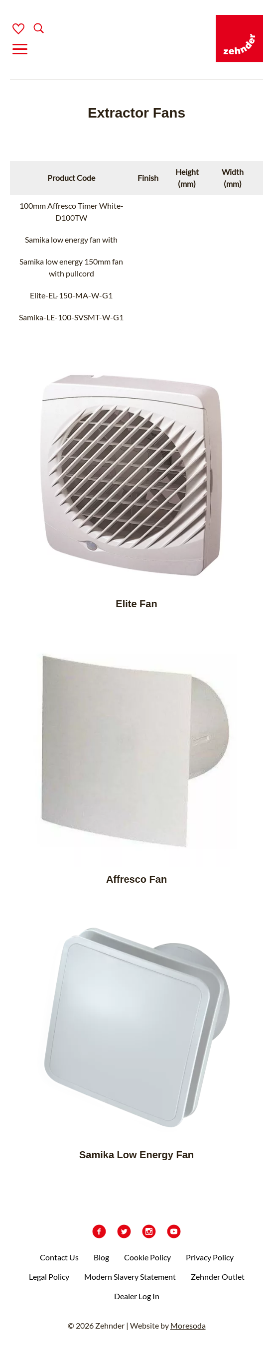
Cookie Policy (147, 1257)
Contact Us (59, 1257)
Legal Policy (49, 1276)
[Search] (30, 29)
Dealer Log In (136, 1296)
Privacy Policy (210, 1257)
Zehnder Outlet (218, 1276)
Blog (101, 1257)
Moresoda (188, 1325)
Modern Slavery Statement (130, 1276)
